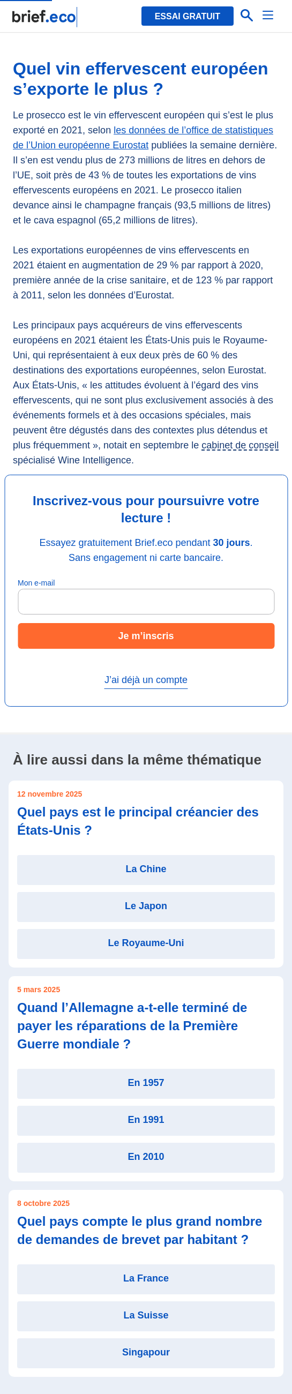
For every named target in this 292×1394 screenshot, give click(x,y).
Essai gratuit (187, 16)
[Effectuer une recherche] (247, 16)
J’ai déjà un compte (146, 679)
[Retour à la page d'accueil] (45, 17)
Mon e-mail (36, 583)
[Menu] (268, 16)
